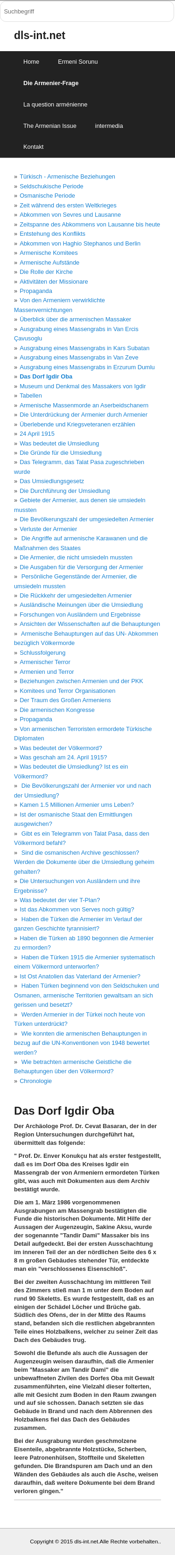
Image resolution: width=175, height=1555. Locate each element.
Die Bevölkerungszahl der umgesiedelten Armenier (87, 519)
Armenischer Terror (45, 661)
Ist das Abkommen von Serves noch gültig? (77, 909)
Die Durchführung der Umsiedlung (65, 490)
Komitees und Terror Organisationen (67, 690)
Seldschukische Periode (52, 186)
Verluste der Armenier (48, 528)
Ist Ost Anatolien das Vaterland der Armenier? (80, 976)
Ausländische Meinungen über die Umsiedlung (81, 604)
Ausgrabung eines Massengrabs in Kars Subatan (84, 348)
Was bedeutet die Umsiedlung (59, 443)
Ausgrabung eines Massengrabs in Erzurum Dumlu (87, 367)
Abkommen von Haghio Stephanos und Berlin (80, 243)
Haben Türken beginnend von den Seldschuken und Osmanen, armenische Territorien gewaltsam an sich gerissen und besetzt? (86, 995)
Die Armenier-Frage (50, 83)
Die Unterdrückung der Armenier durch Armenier (83, 414)
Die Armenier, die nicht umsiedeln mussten (76, 557)
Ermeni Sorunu (78, 61)
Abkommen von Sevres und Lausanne (70, 214)
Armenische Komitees (48, 252)
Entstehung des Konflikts (52, 233)
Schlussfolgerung (42, 652)
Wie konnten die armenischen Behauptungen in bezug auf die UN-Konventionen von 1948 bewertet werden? (81, 1043)
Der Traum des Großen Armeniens (65, 700)
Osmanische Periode (47, 195)
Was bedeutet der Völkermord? (61, 747)
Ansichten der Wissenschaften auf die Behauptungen (90, 623)
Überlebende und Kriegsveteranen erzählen (77, 424)
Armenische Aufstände (49, 262)
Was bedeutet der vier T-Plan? (60, 900)
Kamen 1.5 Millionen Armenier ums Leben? (77, 804)
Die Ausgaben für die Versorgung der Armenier (81, 567)
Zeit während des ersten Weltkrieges (68, 205)
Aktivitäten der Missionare (54, 281)
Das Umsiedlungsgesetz (52, 481)
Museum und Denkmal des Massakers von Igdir (83, 386)
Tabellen (31, 395)
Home (31, 61)
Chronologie (36, 1080)
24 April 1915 (37, 433)
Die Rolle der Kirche (46, 271)
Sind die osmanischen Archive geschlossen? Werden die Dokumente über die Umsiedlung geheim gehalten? (84, 862)
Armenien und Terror (47, 671)
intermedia (109, 125)
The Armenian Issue (50, 125)
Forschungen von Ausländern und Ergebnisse (80, 614)
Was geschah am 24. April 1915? (63, 757)
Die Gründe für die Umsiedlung (61, 452)
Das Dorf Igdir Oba (46, 376)
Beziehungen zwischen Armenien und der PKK (81, 681)
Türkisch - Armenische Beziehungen (67, 176)
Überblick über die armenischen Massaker (75, 319)
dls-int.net (39, 35)
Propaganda (36, 290)
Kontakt (33, 146)
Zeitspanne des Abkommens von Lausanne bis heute (90, 224)
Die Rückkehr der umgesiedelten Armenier (76, 595)
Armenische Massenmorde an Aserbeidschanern (84, 405)
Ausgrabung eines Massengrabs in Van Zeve (79, 357)
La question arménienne (55, 104)
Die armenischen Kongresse (57, 709)
